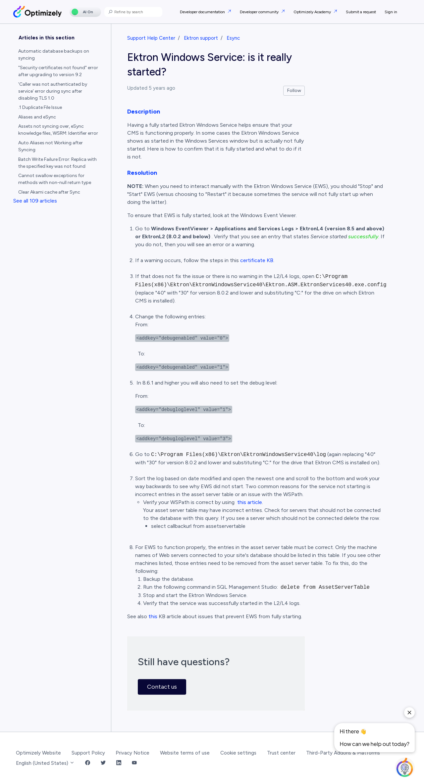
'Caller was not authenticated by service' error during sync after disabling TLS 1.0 (52, 91)
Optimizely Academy (312, 12)
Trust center (281, 753)
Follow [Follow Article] (294, 90)
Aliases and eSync (37, 117)
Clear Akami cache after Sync (49, 192)
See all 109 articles (35, 201)
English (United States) (45, 763)
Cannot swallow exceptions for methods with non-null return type (54, 179)
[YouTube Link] (134, 763)
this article (249, 502)
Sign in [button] (391, 12)
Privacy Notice (132, 753)
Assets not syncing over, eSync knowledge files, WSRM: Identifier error (58, 129)
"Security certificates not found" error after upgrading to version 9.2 (58, 71)
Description (143, 111)
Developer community (260, 12)
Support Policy (88, 753)
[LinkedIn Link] (119, 763)
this (152, 616)
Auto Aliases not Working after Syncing (50, 146)
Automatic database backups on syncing (53, 54)
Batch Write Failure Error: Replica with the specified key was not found (57, 163)
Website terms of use (185, 753)
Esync (233, 38)
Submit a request (361, 12)
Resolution (142, 172)
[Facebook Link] (87, 763)
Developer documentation (203, 12)
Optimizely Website (38, 753)
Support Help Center (151, 38)
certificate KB (256, 260)
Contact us (162, 686)
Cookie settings (238, 753)
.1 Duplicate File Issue (40, 107)
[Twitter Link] (103, 763)
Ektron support (201, 38)
